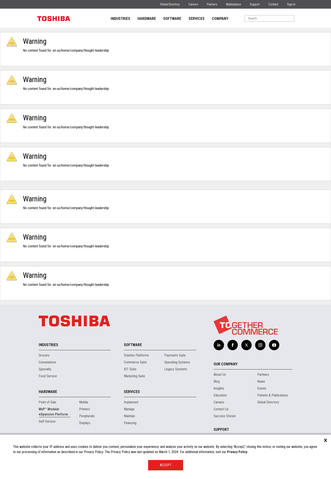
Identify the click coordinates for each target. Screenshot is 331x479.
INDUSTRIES (120, 18)
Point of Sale (47, 402)
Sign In (291, 4)
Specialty (45, 369)
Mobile (83, 402)
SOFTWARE (172, 18)
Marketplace (233, 4)
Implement (131, 402)
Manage (129, 409)
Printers (84, 409)
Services (132, 391)
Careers (193, 4)
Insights (219, 388)
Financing (130, 423)
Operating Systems (177, 362)
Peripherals (86, 416)
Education (220, 395)
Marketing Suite (134, 376)
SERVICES (197, 18)
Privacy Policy (237, 452)
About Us (220, 374)
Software (133, 344)
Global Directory (170, 4)
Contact (273, 4)
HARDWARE (147, 18)
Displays (84, 423)
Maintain (129, 416)
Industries (48, 344)
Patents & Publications (272, 395)
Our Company (226, 364)
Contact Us (221, 409)
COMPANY (220, 18)
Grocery (44, 355)
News (261, 381)
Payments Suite (175, 355)
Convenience (47, 362)
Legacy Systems (175, 369)
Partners (212, 4)
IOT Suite (130, 369)
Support (255, 4)
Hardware (48, 391)
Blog (217, 381)
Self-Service (47, 421)
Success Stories (225, 416)
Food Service (48, 376)
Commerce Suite (135, 362)
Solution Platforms (136, 355)
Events (261, 388)
